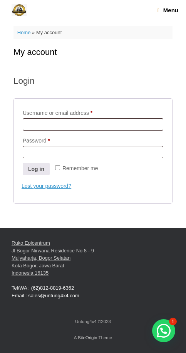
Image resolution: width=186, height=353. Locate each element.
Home (24, 32)
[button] (163, 330)
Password (47, 139)
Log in (36, 169)
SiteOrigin (87, 337)
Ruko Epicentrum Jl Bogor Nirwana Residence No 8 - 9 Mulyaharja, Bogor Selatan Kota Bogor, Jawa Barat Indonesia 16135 (53, 258)
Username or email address (68, 112)
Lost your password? (46, 186)
